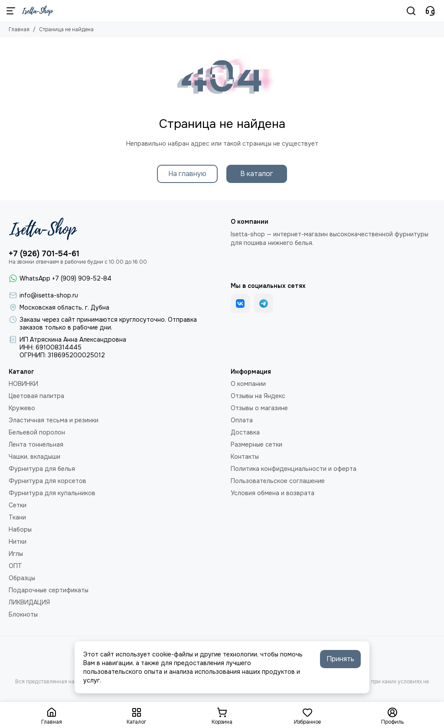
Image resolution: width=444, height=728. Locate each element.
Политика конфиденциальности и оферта (293, 469)
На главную (187, 173)
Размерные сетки (256, 444)
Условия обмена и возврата (272, 493)
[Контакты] (430, 11)
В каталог (256, 173)
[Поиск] (411, 11)
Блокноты (23, 614)
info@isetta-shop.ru (49, 295)
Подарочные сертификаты (48, 590)
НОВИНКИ (23, 384)
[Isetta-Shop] (37, 11)
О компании (248, 384)
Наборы (20, 529)
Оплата (242, 420)
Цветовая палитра (36, 396)
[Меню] (11, 11)
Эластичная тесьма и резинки (53, 420)
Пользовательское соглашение (278, 481)
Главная (19, 29)
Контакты (245, 456)
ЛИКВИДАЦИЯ (29, 602)
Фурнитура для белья (42, 469)
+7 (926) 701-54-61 (44, 253)
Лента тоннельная (36, 444)
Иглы (16, 554)
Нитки (17, 541)
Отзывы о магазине (259, 408)
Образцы (22, 578)
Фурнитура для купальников (52, 493)
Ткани (17, 517)
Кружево (22, 408)
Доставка (245, 432)
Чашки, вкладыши (34, 456)
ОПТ (15, 566)
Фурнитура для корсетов (47, 481)
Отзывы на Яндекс (258, 396)
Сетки (17, 505)
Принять (340, 658)
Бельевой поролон (37, 432)
